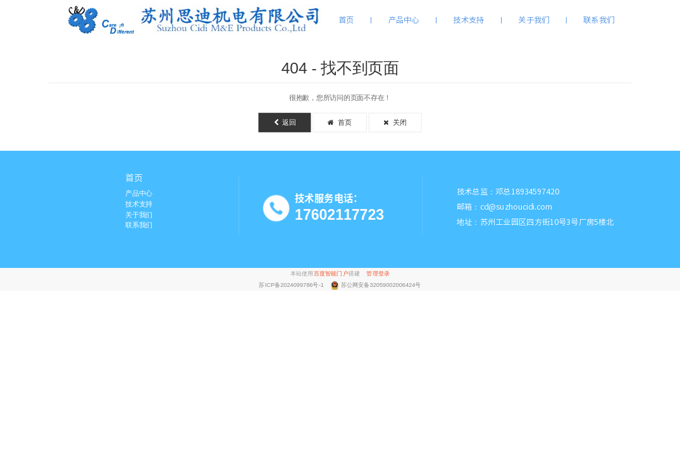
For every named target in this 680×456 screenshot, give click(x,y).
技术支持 (468, 19)
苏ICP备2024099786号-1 (292, 285)
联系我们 (598, 19)
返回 (285, 122)
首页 (346, 19)
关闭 (394, 122)
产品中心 (403, 19)
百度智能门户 (331, 273)
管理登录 (378, 273)
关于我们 (533, 19)
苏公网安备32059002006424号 (381, 285)
